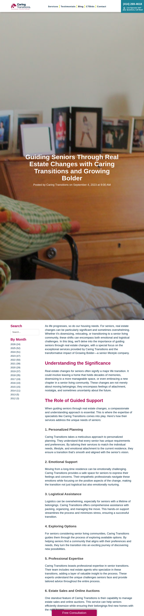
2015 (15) (15, 387)
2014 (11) (15, 390)
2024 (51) (15, 352)
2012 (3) (14, 398)
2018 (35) (15, 375)
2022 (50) (15, 360)
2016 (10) (15, 383)
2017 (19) (15, 379)
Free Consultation (74, 613)
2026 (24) (15, 344)
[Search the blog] (24, 332)
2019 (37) (15, 371)
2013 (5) (14, 394)
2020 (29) (15, 367)
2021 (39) (15, 363)
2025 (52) (15, 348)
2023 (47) (15, 356)
